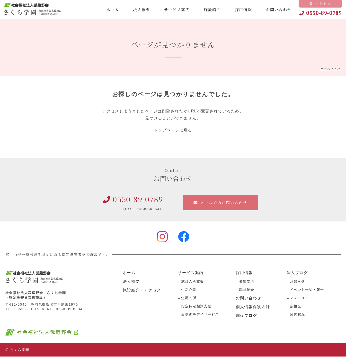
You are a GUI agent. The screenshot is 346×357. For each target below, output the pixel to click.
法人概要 (141, 9)
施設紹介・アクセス (142, 291)
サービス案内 (177, 9)
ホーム (112, 9)
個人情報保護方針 (253, 307)
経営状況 (297, 315)
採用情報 (243, 9)
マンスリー (299, 298)
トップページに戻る (173, 130)
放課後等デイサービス (200, 315)
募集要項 (246, 282)
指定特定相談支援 (196, 307)
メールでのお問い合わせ (224, 203)
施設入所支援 (192, 282)
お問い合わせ (279, 9)
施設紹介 (212, 9)
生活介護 (188, 290)
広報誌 (296, 307)
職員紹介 (246, 290)
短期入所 (188, 298)
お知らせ (297, 282)
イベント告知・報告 (307, 290)
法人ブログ (297, 273)
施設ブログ (246, 316)
